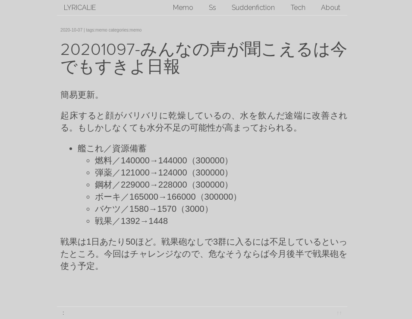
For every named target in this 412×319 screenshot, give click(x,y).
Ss (212, 7)
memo (101, 30)
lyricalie (80, 7)
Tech (298, 7)
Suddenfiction (253, 7)
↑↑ (339, 312)
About (330, 7)
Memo (183, 7)
